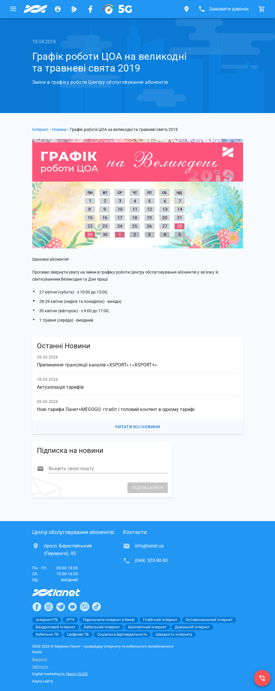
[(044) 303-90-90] (262, 678)
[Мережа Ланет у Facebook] (90, 9)
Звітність (40, 666)
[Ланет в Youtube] (72, 606)
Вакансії (39, 659)
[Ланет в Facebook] (37, 606)
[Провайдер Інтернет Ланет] (63, 592)
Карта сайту (42, 681)
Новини (59, 129)
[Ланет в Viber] (84, 606)
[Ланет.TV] (74, 9)
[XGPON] (117, 9)
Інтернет (40, 129)
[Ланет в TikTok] (96, 606)
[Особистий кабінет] (57, 9)
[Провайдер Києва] (35, 9)
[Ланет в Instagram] (48, 606)
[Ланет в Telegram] (60, 606)
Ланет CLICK (77, 674)
